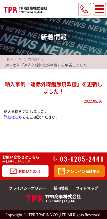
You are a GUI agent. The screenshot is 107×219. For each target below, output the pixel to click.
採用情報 (61, 188)
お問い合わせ (25, 171)
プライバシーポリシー (27, 188)
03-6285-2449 (78, 159)
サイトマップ (87, 188)
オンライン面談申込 (79, 171)
